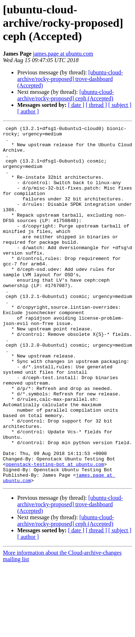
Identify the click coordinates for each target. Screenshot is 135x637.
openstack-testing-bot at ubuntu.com (55, 532)
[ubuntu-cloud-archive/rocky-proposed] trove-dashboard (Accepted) (70, 78)
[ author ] (28, 111)
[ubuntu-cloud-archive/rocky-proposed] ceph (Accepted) (65, 95)
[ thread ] (96, 105)
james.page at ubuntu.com (63, 54)
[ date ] (76, 105)
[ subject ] (119, 105)
